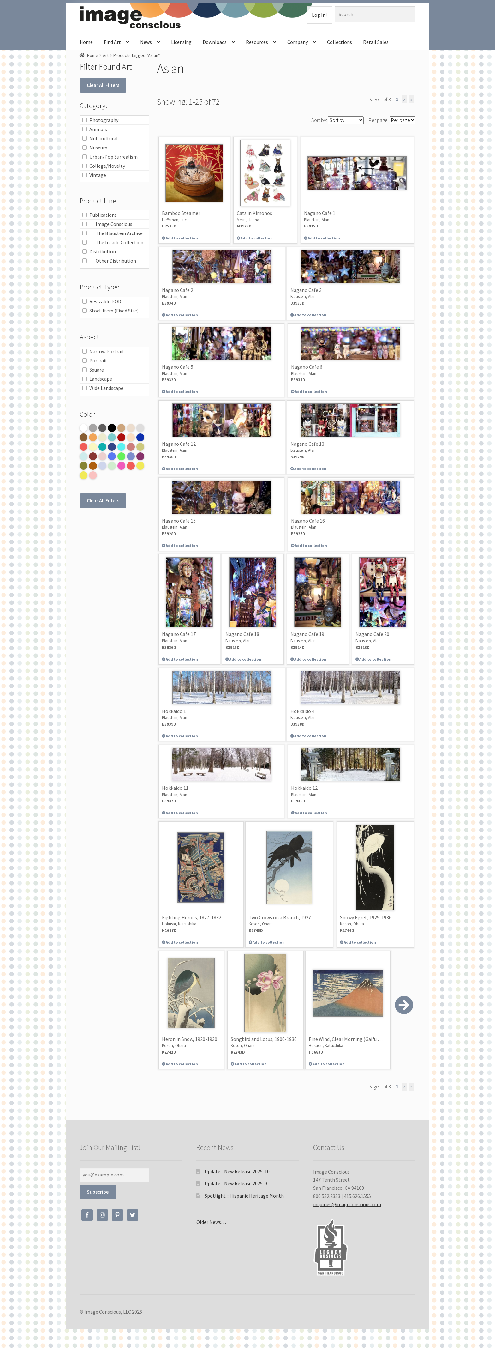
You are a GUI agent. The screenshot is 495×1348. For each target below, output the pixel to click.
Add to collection (181, 238)
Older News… (211, 1222)
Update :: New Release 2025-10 (237, 1171)
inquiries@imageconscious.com (347, 1204)
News (146, 42)
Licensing (181, 42)
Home (86, 42)
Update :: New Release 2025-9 (236, 1183)
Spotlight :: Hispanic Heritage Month (244, 1196)
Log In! (319, 15)
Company (297, 42)
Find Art (112, 42)
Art (106, 55)
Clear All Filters (103, 85)
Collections (339, 42)
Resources (257, 42)
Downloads (215, 42)
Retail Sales (376, 42)
